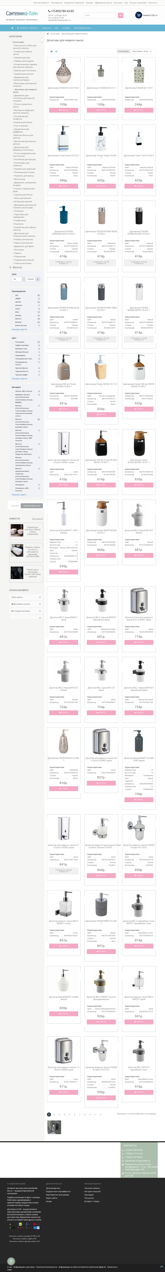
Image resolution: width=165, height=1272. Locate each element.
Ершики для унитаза (23, 74)
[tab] (26, 597)
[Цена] (17, 279)
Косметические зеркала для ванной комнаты (25, 65)
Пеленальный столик (24, 172)
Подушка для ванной (23, 260)
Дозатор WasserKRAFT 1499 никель (63, 531)
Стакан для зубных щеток (22, 52)
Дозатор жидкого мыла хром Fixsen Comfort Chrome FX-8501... (103, 846)
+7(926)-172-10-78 (133, 1153)
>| (100, 1114)
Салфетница (19, 220)
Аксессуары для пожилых (21, 164)
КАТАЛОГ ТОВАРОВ (28, 28)
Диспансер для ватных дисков (24, 142)
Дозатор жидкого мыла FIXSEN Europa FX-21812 (138, 846)
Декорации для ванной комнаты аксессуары (24, 206)
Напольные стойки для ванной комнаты (24, 46)
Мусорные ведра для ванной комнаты (23, 111)
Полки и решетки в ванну (22, 105)
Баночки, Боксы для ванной (23, 136)
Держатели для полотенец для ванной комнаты (24, 98)
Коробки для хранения (24, 169)
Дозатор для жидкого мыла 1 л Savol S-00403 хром (63, 1068)
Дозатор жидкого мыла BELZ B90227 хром (139, 998)
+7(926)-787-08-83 (133, 1157)
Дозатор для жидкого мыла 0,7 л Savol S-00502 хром (63, 846)
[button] (26, 617)
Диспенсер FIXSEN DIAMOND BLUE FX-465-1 (64, 232)
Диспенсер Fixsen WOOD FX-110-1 (101, 385)
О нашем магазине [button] (26, 611)
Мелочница (19, 179)
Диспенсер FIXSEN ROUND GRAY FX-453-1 (101, 309)
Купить (63, 110)
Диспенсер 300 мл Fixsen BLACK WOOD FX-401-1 (101, 461)
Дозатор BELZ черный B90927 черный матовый (101, 618)
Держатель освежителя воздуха (24, 183)
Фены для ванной (22, 198)
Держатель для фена (23, 246)
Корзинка (18, 224)
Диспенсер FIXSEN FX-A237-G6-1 (63, 88)
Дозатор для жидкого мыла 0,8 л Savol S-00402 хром (101, 759)
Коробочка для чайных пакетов (24, 228)
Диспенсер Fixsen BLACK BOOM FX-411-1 (139, 461)
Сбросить (15, 506)
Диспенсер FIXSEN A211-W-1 (139, 88)
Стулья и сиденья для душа (24, 189)
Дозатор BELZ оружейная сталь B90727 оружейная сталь (139, 922)
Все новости (37, 519)
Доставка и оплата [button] (26, 604)
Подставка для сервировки (20, 215)
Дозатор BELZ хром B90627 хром (63, 618)
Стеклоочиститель (22, 263)
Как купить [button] (26, 597)
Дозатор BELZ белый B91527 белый (63, 689)
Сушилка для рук (21, 57)
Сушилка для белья (22, 195)
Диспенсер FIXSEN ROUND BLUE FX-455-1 (63, 309)
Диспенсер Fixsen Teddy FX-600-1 (101, 156)
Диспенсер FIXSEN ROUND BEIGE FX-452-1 (101, 232)
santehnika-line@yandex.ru (137, 1161)
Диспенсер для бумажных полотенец (23, 148)
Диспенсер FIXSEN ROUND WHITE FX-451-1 (139, 309)
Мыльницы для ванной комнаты (24, 84)
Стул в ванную (20, 126)
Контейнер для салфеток (20, 117)
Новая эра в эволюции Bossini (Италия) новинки (33, 573)
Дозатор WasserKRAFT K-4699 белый (63, 998)
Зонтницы (18, 250)
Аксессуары (17, 42)
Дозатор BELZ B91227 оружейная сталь (139, 1068)
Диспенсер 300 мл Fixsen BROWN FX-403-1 (63, 385)
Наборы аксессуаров (23, 61)
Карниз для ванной (23, 243)
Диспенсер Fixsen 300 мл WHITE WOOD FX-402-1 (139, 385)
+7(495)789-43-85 (61, 11)
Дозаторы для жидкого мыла (25, 90)
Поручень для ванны (23, 176)
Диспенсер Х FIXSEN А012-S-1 (101, 88)
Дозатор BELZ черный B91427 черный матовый (139, 689)
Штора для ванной (22, 201)
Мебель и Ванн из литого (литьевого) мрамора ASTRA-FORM (32, 552)
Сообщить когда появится (63, 263)
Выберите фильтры (31, 506)
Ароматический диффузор (21, 130)
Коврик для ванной (23, 239)
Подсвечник (19, 256)
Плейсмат (18, 211)
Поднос (17, 253)
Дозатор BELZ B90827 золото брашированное (101, 998)
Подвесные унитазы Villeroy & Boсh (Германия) (33, 530)
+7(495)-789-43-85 (133, 1150)
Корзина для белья (22, 122)
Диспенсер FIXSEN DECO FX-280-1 (63, 759)
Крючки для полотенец (24, 70)
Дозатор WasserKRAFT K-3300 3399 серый (139, 759)
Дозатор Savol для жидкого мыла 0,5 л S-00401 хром (139, 618)
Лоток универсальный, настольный (24, 154)
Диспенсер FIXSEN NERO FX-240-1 (101, 922)
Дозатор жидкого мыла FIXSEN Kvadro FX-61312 (101, 1068)
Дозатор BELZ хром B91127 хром (101, 689)
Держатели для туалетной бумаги (21, 78)
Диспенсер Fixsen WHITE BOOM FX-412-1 (101, 531)
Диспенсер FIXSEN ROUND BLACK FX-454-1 (139, 232)
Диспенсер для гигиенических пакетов (24, 234)
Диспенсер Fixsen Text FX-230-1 (139, 155)
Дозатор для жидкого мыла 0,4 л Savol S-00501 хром (63, 461)
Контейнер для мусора (24, 159)
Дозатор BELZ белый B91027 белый (139, 531)
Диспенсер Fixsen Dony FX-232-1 (63, 155)
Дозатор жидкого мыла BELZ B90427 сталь (63, 922)
